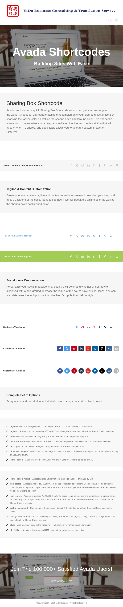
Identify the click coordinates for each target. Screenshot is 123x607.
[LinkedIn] (88, 165)
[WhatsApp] (94, 165)
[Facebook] (71, 165)
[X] (77, 165)
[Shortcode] (61, 56)
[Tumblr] (99, 165)
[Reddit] (82, 165)
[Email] (117, 165)
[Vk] (111, 165)
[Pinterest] (105, 165)
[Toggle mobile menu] (116, 20)
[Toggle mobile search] (110, 20)
